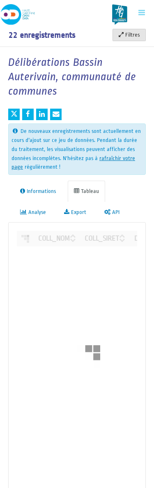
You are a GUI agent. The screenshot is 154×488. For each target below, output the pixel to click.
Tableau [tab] (86, 191)
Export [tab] (75, 212)
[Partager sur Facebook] (28, 114)
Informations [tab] (38, 191)
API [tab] (112, 212)
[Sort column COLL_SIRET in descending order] (122, 239)
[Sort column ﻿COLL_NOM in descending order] (73, 239)
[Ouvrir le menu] (141, 12)
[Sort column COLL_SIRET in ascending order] (122, 235)
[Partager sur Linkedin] (42, 114)
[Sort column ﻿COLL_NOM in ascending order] (73, 235)
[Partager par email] (56, 114)
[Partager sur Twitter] (14, 114)
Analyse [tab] (33, 212)
